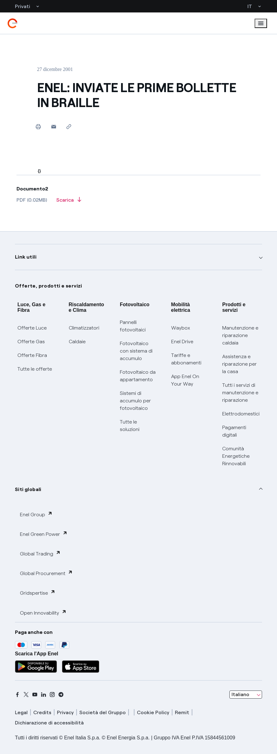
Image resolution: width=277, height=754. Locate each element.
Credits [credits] (42, 712)
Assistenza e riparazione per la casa (239, 364)
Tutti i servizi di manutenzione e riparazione (240, 392)
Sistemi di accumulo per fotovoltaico (135, 400)
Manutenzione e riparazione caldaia (240, 335)
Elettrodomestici (241, 414)
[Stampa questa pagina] (38, 126)
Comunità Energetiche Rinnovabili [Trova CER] (236, 456)
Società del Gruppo (102, 712)
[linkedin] (43, 694)
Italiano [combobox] (240, 694)
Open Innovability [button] (43, 612)
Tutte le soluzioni (129, 425)
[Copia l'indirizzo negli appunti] (69, 126)
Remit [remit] (182, 712)
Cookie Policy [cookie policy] (153, 712)
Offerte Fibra (32, 355)
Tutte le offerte (34, 369)
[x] (26, 694)
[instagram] (52, 694)
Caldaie (77, 341)
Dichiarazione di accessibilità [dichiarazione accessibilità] (49, 723)
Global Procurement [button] (46, 573)
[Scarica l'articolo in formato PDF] (68, 202)
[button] (54, 126)
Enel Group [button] (36, 514)
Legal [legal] (21, 712)
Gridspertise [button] (37, 592)
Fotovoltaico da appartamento (138, 375)
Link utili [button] (25, 257)
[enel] (12, 23)
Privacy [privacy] (65, 712)
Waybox (180, 328)
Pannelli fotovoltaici (133, 326)
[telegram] (61, 694)
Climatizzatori (84, 328)
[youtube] (34, 694)
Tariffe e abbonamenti (186, 359)
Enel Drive (182, 341)
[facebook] (17, 694)
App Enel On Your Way (185, 380)
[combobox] (245, 695)
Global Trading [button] (40, 553)
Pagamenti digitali (234, 431)
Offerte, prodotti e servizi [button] (48, 286)
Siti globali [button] (28, 489)
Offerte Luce (32, 328)
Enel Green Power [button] (44, 534)
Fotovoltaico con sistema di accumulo (136, 350)
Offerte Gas (31, 341)
